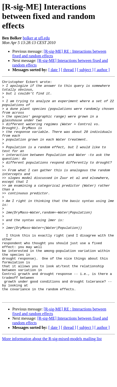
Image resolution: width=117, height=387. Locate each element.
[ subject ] (85, 70)
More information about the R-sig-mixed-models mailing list (52, 382)
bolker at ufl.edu (36, 38)
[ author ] (102, 70)
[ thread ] (68, 70)
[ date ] (54, 70)
